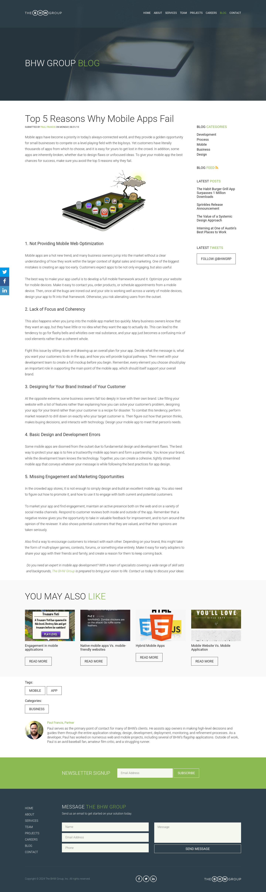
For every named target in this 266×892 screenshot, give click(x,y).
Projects (196, 12)
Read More (38, 661)
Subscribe (186, 773)
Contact (235, 12)
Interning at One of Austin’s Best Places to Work (216, 230)
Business (203, 149)
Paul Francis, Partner (60, 722)
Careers (211, 12)
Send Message (197, 849)
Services (171, 12)
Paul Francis (48, 127)
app (54, 691)
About (158, 12)
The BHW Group (63, 571)
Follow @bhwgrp (216, 259)
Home (147, 12)
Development (206, 134)
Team (183, 12)
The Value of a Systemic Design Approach (214, 218)
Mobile (202, 144)
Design (202, 154)
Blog (223, 12)
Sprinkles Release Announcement (210, 206)
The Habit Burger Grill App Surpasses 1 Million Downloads (216, 193)
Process (203, 139)
